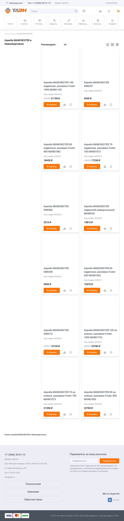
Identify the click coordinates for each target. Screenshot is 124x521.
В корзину (52, 104)
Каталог (11, 24)
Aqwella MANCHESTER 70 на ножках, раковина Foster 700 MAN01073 (60, 396)
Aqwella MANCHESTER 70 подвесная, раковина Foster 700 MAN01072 (99, 148)
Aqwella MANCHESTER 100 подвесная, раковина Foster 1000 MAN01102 (59, 86)
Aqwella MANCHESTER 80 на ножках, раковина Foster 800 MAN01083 (100, 396)
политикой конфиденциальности (98, 468)
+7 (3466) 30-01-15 (41, 3)
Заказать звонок (61, 3)
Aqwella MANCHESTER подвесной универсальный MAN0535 (99, 210)
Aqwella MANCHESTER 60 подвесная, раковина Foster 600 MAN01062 (99, 272)
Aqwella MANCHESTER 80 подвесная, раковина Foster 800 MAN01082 (59, 148)
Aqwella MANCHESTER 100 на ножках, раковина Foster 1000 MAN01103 (100, 334)
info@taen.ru (9, 477)
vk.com (116, 500)
